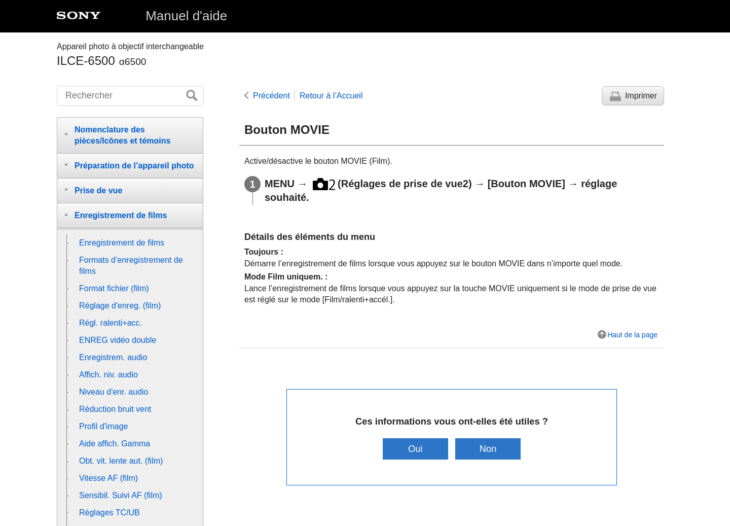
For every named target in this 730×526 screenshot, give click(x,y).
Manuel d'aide (186, 15)
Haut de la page (632, 335)
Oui (415, 448)
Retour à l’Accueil (331, 95)
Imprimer (641, 95)
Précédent (271, 95)
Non (488, 448)
